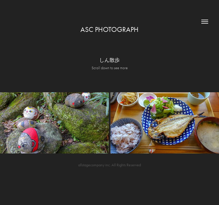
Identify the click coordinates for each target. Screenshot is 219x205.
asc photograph (109, 29)
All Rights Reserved (126, 165)
